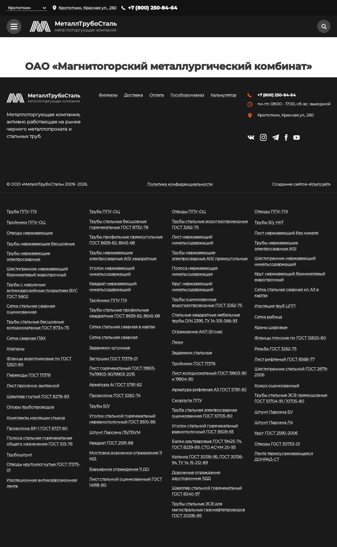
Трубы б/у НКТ (269, 222)
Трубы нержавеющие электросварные (28, 256)
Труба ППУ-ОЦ (104, 211)
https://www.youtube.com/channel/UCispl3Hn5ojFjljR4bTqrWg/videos (296, 137)
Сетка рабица (268, 316)
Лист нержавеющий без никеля (286, 232)
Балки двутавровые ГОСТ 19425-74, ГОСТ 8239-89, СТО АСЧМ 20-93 (207, 444)
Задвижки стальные (192, 352)
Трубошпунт (19, 454)
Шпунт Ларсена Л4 (273, 422)
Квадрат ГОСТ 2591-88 (111, 442)
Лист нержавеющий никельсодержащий (192, 239)
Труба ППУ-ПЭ (22, 211)
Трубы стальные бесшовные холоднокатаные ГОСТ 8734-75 (38, 324)
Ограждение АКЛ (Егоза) (197, 331)
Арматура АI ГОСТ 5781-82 (115, 384)
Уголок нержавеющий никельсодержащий (112, 271)
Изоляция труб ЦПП (275, 305)
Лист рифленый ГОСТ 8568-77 (284, 359)
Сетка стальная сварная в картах (122, 326)
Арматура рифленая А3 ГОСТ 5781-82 (209, 389)
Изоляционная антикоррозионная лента (42, 483)
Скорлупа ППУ (187, 400)
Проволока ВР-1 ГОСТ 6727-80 (37, 428)
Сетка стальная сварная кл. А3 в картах (286, 292)
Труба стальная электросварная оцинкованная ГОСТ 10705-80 (204, 412)
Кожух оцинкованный (276, 385)
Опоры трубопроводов (30, 406)
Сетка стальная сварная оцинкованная (31, 308)
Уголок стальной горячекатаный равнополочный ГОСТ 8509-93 (205, 428)
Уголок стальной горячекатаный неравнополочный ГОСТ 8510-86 (122, 418)
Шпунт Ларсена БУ (273, 411)
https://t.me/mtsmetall (275, 137)
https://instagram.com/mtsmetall (263, 137)
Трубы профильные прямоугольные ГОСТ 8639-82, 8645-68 (126, 239)
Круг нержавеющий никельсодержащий (192, 286)
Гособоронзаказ (187, 95)
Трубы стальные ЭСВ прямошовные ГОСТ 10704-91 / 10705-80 (290, 398)
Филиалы (108, 95)
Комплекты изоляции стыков (36, 417)
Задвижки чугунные (109, 347)
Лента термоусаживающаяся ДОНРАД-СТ (283, 456)
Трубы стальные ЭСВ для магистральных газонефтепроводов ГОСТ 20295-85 (208, 509)
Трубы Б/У (99, 406)
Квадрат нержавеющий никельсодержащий (113, 286)
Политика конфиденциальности (180, 184)
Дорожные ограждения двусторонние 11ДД (196, 475)
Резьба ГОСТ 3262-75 (275, 348)
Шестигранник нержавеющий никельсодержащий (285, 261)
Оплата (156, 95)
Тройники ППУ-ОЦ (26, 222)
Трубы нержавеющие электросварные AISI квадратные (122, 255)
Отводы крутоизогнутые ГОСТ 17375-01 (43, 467)
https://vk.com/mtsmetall (250, 137)
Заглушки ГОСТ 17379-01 (113, 358)
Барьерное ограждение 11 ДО (119, 469)
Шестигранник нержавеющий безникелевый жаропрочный (37, 271)
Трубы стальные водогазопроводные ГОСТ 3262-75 (210, 224)
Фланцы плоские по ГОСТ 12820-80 (290, 337)
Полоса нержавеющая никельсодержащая (195, 271)
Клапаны (15, 348)
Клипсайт (319, 184)
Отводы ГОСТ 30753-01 (277, 443)
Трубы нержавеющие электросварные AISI (276, 245)
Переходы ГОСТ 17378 (29, 375)
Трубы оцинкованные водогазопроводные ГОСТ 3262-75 (207, 302)
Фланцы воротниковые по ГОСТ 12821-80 (39, 361)
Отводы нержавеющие (30, 232)
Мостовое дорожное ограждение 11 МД (125, 455)
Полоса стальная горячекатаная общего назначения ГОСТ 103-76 (39, 440)
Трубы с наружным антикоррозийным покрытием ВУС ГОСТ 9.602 (42, 290)
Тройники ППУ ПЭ (108, 300)
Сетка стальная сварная (113, 337)
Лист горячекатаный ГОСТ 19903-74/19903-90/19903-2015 (122, 371)
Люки (177, 342)
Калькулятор (223, 95)
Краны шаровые (270, 327)
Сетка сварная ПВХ (26, 338)
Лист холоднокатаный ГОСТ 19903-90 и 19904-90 (209, 376)
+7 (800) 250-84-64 (152, 7)
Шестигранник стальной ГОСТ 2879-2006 (291, 372)
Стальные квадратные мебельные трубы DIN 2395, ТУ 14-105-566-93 (206, 317)
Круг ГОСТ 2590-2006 (276, 432)
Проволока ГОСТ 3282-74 (115, 395)
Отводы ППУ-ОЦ (189, 211)
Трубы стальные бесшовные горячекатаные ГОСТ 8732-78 (118, 224)
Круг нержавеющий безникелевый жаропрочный (289, 276)
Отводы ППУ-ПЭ (271, 211)
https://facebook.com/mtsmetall (286, 137)
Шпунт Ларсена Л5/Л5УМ (115, 432)
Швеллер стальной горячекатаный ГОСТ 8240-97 (207, 490)
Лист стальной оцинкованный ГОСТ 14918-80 (125, 482)
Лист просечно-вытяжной (33, 385)
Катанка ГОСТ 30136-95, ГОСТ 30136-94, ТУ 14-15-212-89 (207, 459)
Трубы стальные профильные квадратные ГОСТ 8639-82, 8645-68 (124, 312)
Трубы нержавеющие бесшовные (41, 243)
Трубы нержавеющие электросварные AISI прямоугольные (209, 255)
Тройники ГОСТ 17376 (193, 363)
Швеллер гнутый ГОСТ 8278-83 (38, 396)
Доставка (133, 95)
